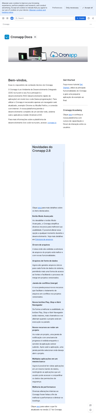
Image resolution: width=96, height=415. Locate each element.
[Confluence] (12, 18)
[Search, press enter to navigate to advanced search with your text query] (44, 18)
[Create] (80, 18)
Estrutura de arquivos (44, 239)
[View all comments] (90, 405)
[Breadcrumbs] (6, 24)
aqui (40, 208)
